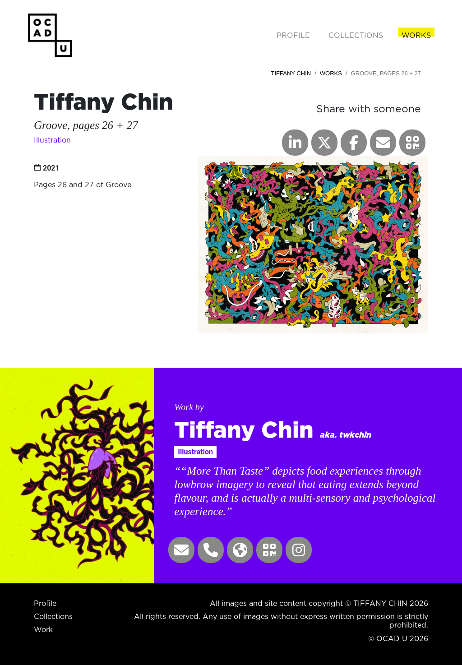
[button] (412, 142)
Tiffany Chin (291, 73)
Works (331, 73)
